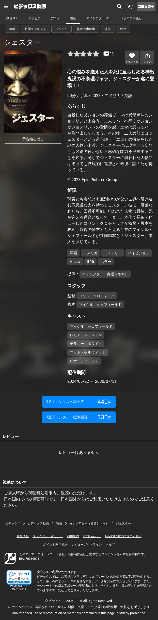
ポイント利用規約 (55, 544)
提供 (108, 29)
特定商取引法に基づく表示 (123, 536)
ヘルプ (110, 544)
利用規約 (73, 536)
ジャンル (61, 29)
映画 (73, 18)
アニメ (55, 18)
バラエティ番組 (130, 18)
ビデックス (12, 523)
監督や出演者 (86, 29)
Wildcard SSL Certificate (19, 587)
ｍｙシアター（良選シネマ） (89, 523)
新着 (12, 29)
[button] (19, 577)
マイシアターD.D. (98, 18)
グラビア (34, 18)
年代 (123, 29)
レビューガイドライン (86, 544)
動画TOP (12, 18)
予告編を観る (33, 139)
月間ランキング (35, 29)
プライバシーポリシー (48, 536)
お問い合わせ (92, 536)
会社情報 (23, 536)
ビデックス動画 (38, 523)
